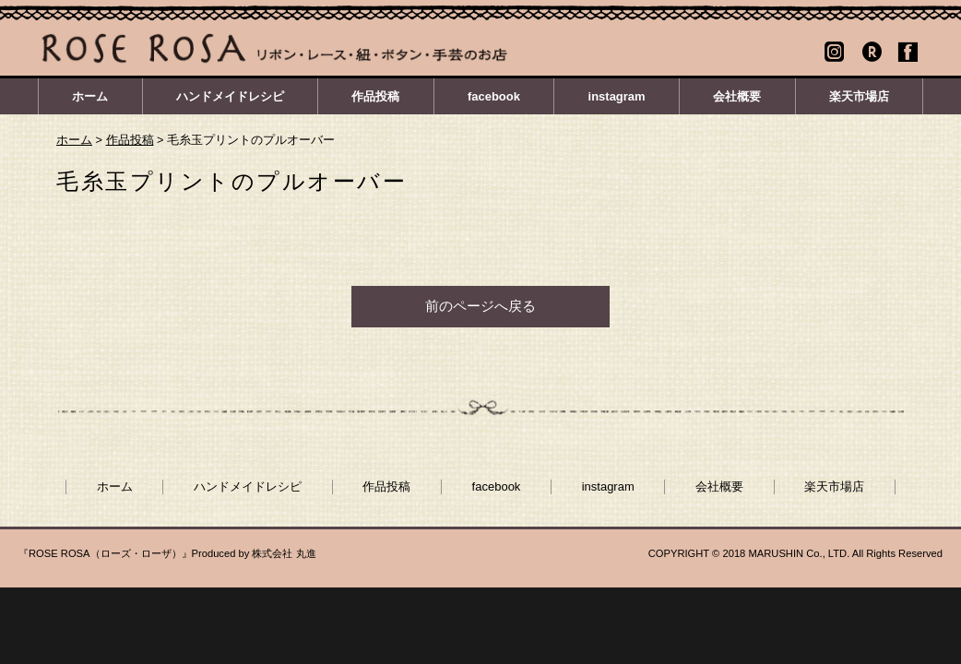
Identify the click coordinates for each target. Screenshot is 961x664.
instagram (617, 96)
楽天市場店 (859, 96)
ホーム (90, 96)
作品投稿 (375, 96)
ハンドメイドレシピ (230, 96)
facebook (494, 96)
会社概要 (737, 96)
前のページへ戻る (480, 306)
